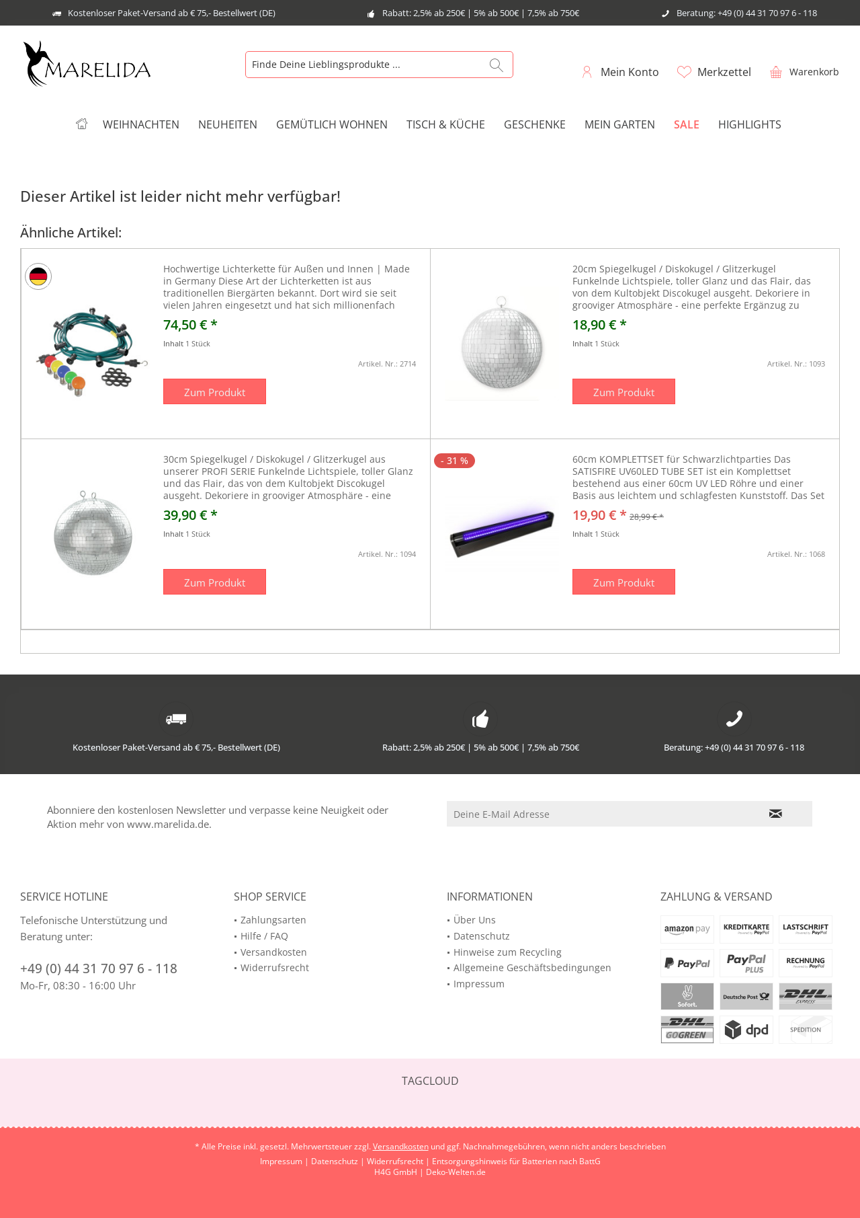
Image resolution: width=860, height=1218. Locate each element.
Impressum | (285, 1161)
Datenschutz (482, 935)
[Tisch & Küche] (445, 124)
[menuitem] (801, 71)
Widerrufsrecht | (399, 1161)
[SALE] (686, 124)
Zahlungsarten (273, 919)
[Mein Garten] (619, 124)
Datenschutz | (339, 1161)
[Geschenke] (534, 124)
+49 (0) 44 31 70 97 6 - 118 (98, 968)
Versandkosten (274, 952)
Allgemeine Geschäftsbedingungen (532, 967)
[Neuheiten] (228, 124)
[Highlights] (750, 124)
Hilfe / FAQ (264, 935)
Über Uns (475, 919)
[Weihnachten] (141, 124)
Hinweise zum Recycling (508, 952)
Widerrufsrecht (275, 967)
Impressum (479, 983)
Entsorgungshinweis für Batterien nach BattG (516, 1161)
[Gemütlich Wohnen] (332, 124)
